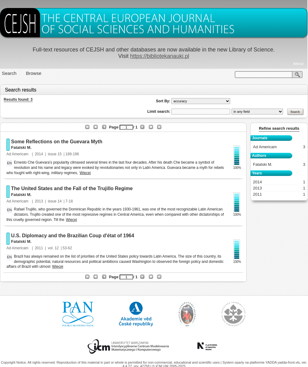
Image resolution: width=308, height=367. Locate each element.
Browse (33, 73)
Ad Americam (18, 154)
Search (9, 73)
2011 (39, 248)
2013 (39, 201)
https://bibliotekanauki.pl (159, 56)
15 (59, 154)
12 (57, 248)
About (298, 63)
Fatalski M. (21, 147)
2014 (39, 154)
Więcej (85, 173)
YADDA (271, 362)
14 (59, 201)
